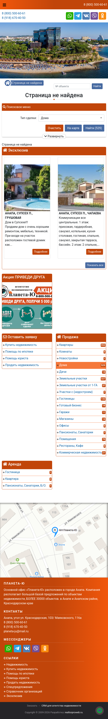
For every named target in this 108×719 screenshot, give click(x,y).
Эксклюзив (14, 696)
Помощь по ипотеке (20, 673)
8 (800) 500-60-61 (95, 4)
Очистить (54, 128)
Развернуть (54, 136)
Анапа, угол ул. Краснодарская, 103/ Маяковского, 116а (43, 618)
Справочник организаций (24, 691)
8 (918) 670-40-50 (14, 18)
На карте (73, 128)
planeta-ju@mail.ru (16, 631)
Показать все (95, 265)
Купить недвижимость (22, 669)
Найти (97, 86)
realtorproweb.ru (73, 712)
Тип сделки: (28, 118)
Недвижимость (17, 664)
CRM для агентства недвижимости (61, 705)
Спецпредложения (19, 687)
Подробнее (40, 251)
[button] (71, 118)
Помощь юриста (17, 678)
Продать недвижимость (23, 682)
